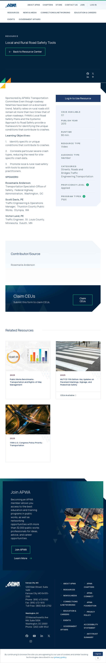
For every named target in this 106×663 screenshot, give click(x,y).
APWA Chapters (89, 585)
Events (11, 19)
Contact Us (71, 5)
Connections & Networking (55, 12)
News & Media (30, 12)
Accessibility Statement (91, 626)
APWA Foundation (90, 604)
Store (59, 5)
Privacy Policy (89, 613)
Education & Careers (85, 12)
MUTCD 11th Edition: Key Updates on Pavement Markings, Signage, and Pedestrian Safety (77, 382)
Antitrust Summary (91, 635)
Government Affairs (29, 19)
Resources (13, 12)
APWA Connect (88, 595)
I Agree (98, 653)
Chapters (48, 5)
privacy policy (60, 657)
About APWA (34, 5)
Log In (93, 5)
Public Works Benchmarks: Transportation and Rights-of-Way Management (26, 382)
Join (82, 5)
